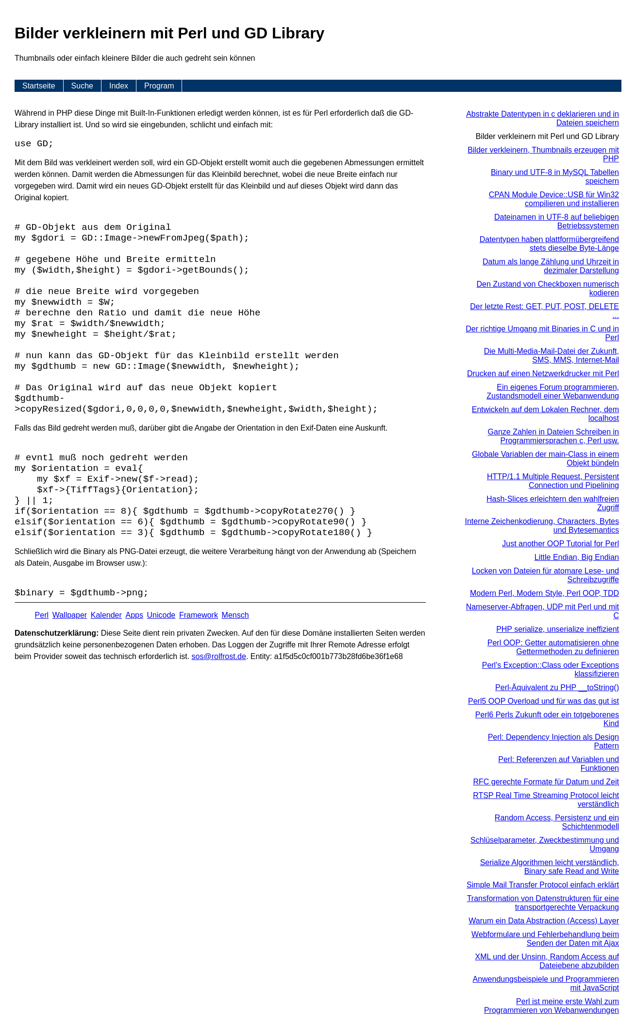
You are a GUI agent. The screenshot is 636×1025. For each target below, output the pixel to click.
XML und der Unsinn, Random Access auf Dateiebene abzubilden (547, 961)
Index (118, 86)
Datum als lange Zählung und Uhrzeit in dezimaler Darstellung (551, 266)
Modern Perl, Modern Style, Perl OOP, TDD (544, 593)
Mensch (235, 615)
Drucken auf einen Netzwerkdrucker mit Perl (543, 373)
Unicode (161, 615)
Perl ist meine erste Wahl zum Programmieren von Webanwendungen (551, 1005)
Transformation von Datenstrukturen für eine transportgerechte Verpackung (543, 902)
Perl (42, 615)
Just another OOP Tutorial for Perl (560, 543)
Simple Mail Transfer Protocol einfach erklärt (543, 885)
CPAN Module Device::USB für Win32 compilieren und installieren (554, 199)
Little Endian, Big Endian (577, 557)
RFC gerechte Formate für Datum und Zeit (546, 782)
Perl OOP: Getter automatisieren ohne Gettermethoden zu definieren (553, 647)
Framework (198, 615)
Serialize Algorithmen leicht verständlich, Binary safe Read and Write (549, 866)
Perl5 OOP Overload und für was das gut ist (543, 701)
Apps (134, 615)
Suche (82, 86)
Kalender (106, 615)
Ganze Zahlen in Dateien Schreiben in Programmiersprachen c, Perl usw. (553, 436)
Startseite (38, 86)
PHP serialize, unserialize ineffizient (557, 629)
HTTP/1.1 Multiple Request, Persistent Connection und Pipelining (553, 480)
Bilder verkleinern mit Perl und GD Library (547, 136)
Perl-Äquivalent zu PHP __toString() (557, 687)
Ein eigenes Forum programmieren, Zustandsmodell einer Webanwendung (552, 391)
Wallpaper (69, 615)
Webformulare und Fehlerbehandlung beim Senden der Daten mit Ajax (545, 938)
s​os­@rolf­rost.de (219, 656)
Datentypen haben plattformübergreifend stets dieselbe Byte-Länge (549, 243)
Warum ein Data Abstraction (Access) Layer (544, 921)
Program (159, 86)
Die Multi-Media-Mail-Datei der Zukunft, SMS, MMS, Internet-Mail (551, 355)
